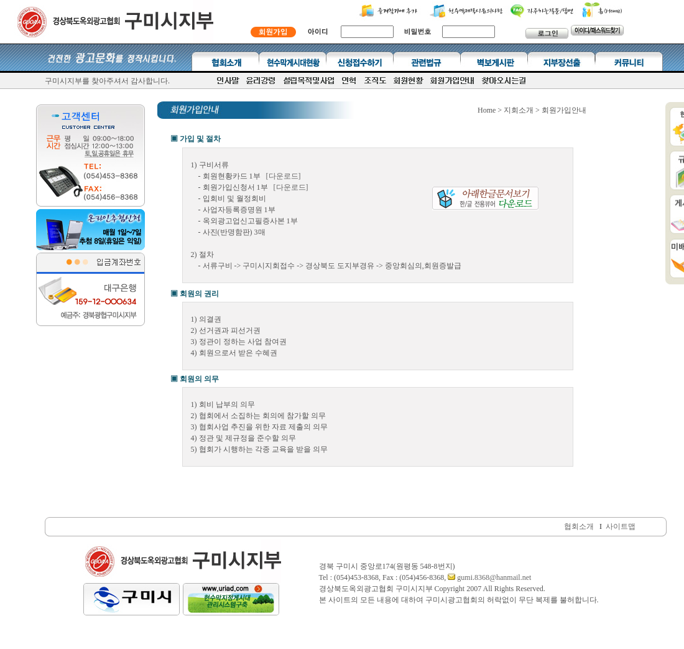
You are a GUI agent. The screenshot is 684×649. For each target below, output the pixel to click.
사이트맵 (620, 526)
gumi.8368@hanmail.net (493, 577)
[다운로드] (283, 176)
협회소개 (579, 526)
